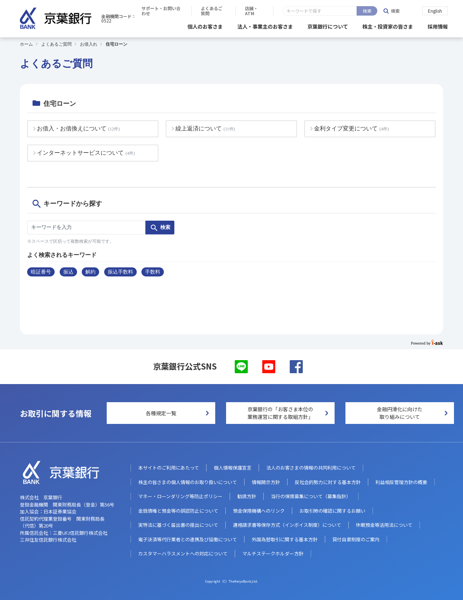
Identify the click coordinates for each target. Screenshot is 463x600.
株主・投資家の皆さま (387, 25)
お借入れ (88, 43)
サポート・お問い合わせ (262, 10)
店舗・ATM (364, 10)
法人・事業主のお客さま (265, 25)
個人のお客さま (205, 25)
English (435, 10)
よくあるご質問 (320, 10)
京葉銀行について (327, 25)
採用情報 (438, 25)
